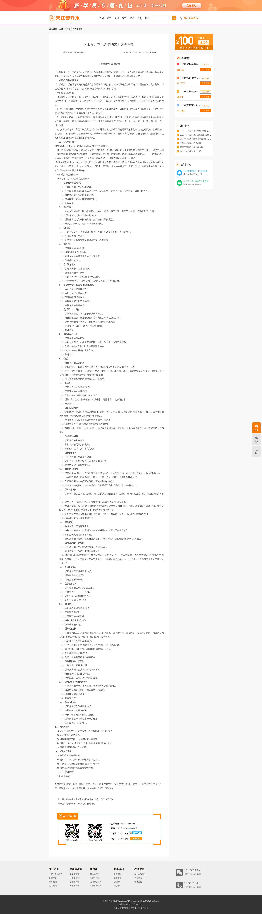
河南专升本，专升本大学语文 (145, 52)
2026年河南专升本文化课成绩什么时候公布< (199, 139)
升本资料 (69, 29)
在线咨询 (136, 838)
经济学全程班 (96, 886)
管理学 (117, 882)
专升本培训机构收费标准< (191, 143)
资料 (124, 18)
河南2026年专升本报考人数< (192, 147)
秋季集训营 (74, 878)
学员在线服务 (140, 874)
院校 (139, 18)
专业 (147, 18)
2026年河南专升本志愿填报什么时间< (196, 135)
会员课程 (138, 878)
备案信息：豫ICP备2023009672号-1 (117, 901)
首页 (102, 18)
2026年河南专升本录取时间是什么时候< (197, 131)
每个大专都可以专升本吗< (191, 151)
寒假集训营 (74, 882)
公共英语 (118, 874)
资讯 (117, 18)
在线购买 (205, 65)
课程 (109, 18)
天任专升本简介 (55, 874)
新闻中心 (53, 878)
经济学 (117, 886)
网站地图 (53, 886)
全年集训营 (74, 874)
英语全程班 (95, 874)
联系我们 (53, 882)
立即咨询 (205, 69)
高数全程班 (95, 878)
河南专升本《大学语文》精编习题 (80, 804)
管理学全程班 (96, 882)
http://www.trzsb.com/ (127, 828)
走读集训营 (74, 886)
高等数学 (118, 878)
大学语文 (78, 29)
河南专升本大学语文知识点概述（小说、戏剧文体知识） (90, 799)
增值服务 (138, 882)
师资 (132, 18)
